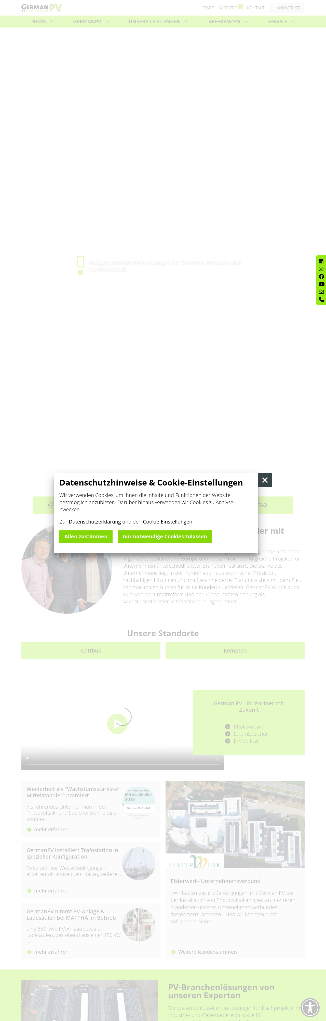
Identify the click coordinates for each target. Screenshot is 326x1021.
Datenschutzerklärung (95, 521)
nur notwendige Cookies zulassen (165, 536)
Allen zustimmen (85, 536)
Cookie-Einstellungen (167, 521)
